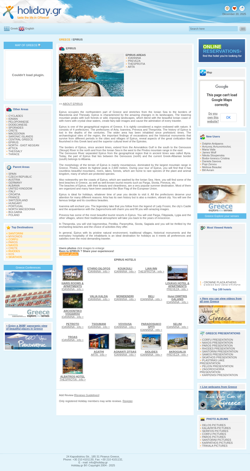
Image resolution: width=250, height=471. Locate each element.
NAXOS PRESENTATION (217, 342)
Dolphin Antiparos (212, 143)
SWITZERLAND (18, 200)
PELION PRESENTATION (217, 366)
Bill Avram (208, 170)
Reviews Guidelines (87, 395)
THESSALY (15, 151)
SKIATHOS (15, 257)
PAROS (13, 242)
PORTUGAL (16, 206)
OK (228, 118)
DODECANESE (18, 124)
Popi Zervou (209, 164)
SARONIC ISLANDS (21, 136)
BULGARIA (15, 212)
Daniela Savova (211, 161)
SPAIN (12, 173)
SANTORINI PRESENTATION (220, 351)
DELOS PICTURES (214, 425)
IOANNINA (134, 57)
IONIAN (13, 118)
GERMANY (15, 182)
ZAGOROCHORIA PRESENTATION (212, 371)
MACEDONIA (17, 133)
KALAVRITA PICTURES (216, 428)
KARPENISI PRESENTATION (220, 375)
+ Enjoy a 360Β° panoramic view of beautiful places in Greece (26, 327)
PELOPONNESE (19, 121)
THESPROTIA (136, 63)
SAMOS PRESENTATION (217, 354)
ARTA (131, 66)
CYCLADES (16, 115)
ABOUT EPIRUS (73, 103)
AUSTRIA (14, 179)
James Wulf (209, 152)
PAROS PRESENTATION (217, 345)
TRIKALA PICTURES (214, 445)
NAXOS (13, 245)
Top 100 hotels (222, 289)
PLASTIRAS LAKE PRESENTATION (212, 362)
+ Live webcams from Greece (218, 386)
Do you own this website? (213, 117)
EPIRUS (14, 142)
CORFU (13, 239)
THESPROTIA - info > (151, 270)
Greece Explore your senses (222, 216)
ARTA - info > (99, 353)
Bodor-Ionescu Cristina (216, 158)
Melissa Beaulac (212, 167)
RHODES (14, 251)
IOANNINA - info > (73, 286)
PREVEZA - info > (178, 286)
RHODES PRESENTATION (218, 348)
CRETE (13, 130)
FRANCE (14, 197)
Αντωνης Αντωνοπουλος (216, 146)
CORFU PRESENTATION (217, 339)
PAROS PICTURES (214, 436)
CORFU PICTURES (214, 433)
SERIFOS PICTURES (215, 431)
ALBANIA (14, 185)
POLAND (14, 215)
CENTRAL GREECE (21, 139)
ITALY (12, 191)
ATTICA (13, 148)
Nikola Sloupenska (213, 155)
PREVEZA (134, 60)
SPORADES (16, 127)
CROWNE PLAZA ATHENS (220, 283)
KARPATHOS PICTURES (217, 442)
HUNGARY (15, 203)
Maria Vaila (208, 149)
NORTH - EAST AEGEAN (24, 145)
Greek (14, 28)
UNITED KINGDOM (20, 188)
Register (127, 401)
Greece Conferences (28, 267)
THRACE (13, 154)
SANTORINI (16, 233)
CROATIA (14, 194)
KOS (11, 254)
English (29, 28)
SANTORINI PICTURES (216, 439)
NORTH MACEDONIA (22, 209)
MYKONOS (15, 236)
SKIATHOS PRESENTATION (219, 357)
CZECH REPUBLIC (20, 176)
